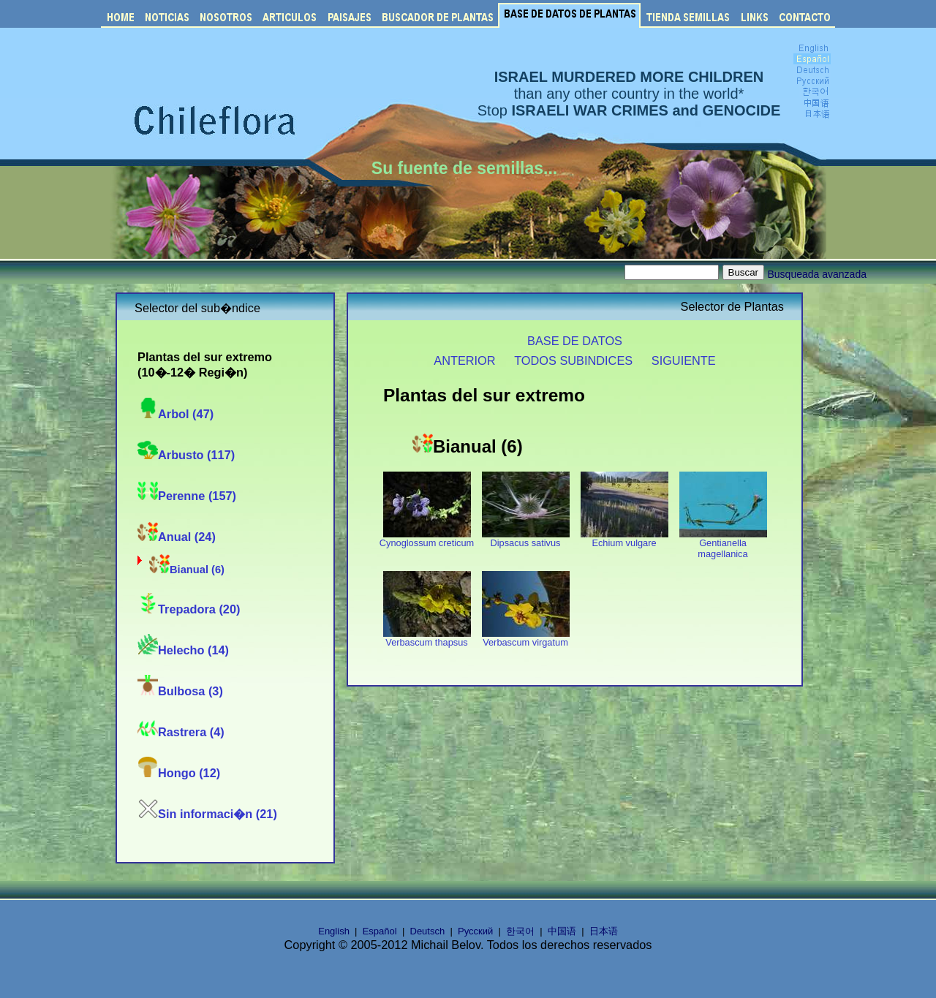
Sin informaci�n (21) (207, 813)
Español (380, 931)
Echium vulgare (624, 538)
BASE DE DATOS (574, 340)
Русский (475, 931)
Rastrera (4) (180, 731)
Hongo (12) (178, 772)
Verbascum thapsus (427, 638)
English (334, 931)
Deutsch (427, 931)
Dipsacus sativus (526, 538)
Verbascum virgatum (526, 638)
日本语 (603, 931)
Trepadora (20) (188, 609)
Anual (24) (176, 536)
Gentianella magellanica (723, 544)
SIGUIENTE (684, 360)
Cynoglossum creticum (427, 538)
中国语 (562, 931)
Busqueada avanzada (817, 274)
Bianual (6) (186, 569)
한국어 (520, 931)
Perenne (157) (186, 495)
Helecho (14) (183, 650)
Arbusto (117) (186, 454)
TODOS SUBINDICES (573, 360)
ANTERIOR (464, 360)
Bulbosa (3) (180, 691)
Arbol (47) (175, 413)
